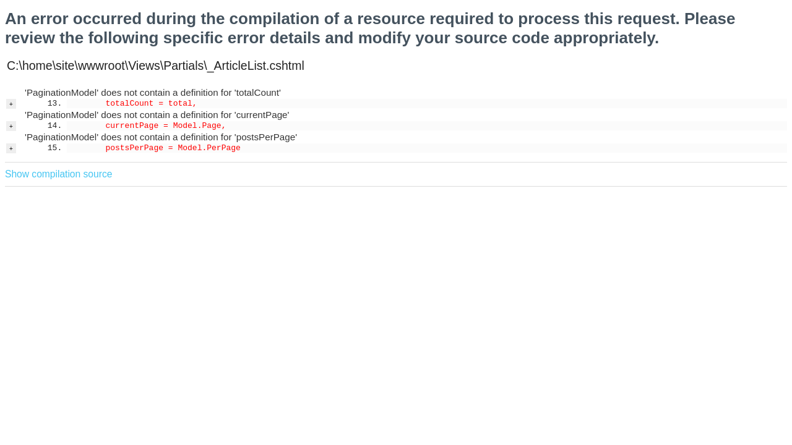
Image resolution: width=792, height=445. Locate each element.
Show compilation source (58, 174)
